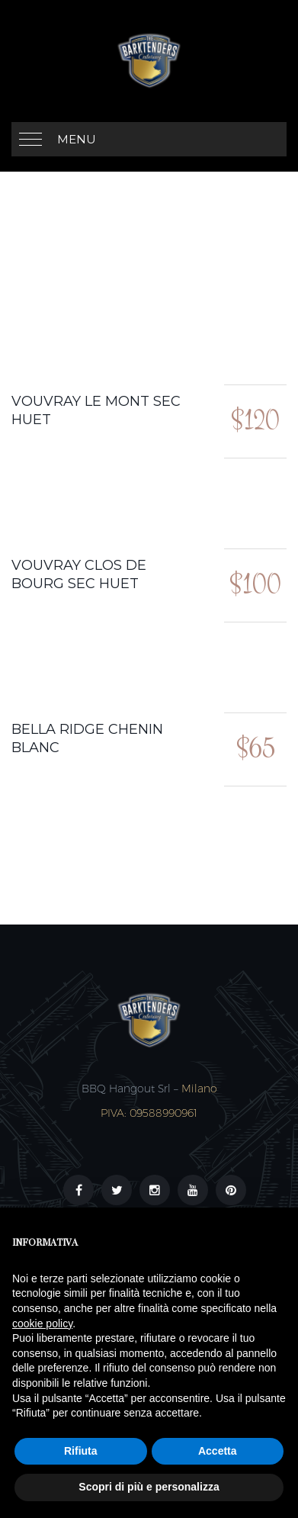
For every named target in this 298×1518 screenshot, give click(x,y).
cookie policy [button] (42, 1323)
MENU (76, 139)
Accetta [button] (217, 1451)
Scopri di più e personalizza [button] (149, 1487)
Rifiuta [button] (81, 1451)
